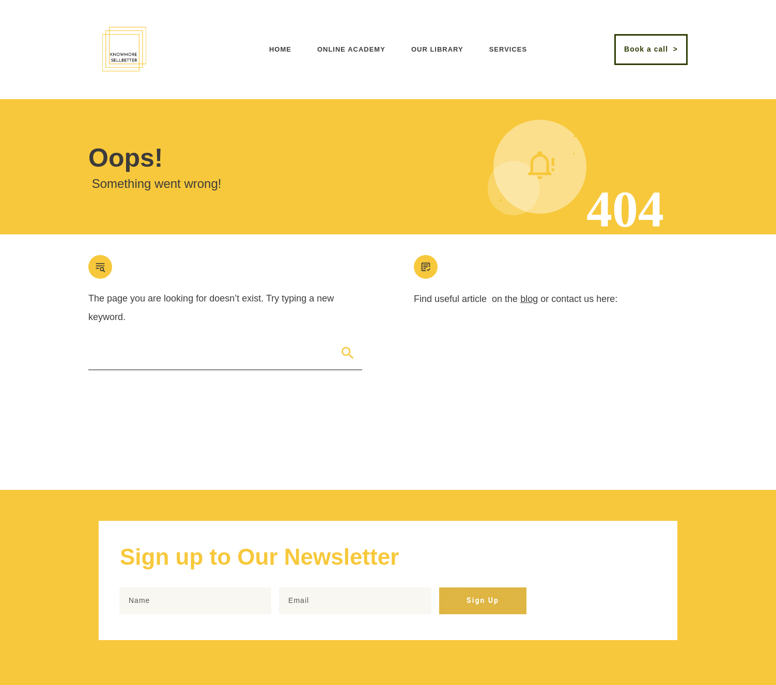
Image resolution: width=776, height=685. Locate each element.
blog (529, 299)
